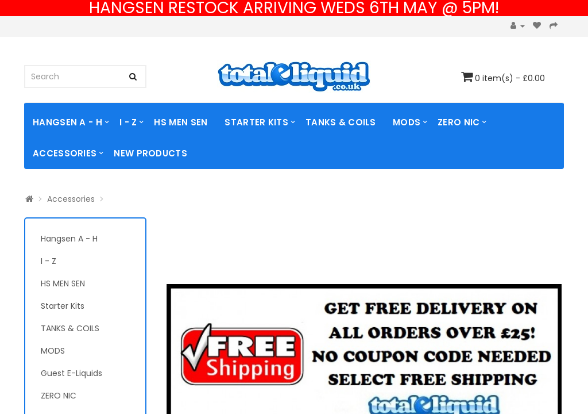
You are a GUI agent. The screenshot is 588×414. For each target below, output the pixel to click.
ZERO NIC (458, 122)
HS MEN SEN (180, 122)
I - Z (128, 122)
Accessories (64, 153)
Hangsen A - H (67, 122)
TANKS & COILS (340, 122)
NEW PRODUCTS (150, 153)
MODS (406, 122)
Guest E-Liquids (71, 373)
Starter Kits (256, 122)
